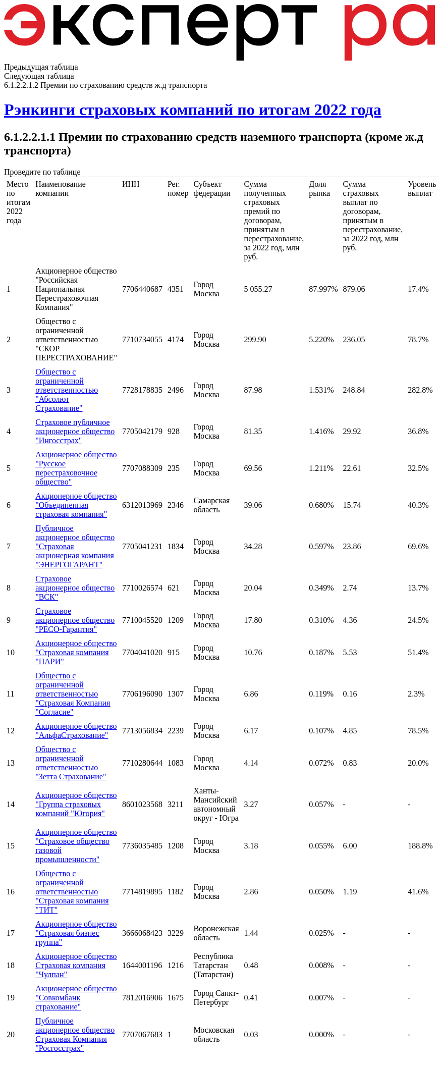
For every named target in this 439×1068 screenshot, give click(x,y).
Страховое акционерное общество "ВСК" (75, 587)
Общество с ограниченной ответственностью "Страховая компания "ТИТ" (71, 891)
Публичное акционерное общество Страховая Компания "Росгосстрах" (75, 1034)
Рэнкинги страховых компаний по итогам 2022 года (192, 109)
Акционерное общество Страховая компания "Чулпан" (76, 965)
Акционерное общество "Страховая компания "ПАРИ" (76, 652)
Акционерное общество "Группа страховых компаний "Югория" (76, 804)
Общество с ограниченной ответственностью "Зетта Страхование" (70, 763)
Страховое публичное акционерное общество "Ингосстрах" (75, 431)
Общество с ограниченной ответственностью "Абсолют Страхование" (66, 389)
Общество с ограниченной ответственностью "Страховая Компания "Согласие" (72, 693)
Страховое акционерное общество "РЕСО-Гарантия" (75, 620)
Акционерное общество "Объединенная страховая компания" (76, 505)
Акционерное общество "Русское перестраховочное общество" (76, 468)
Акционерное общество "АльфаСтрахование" (76, 730)
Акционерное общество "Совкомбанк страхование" (76, 997)
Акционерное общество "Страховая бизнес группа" (76, 933)
